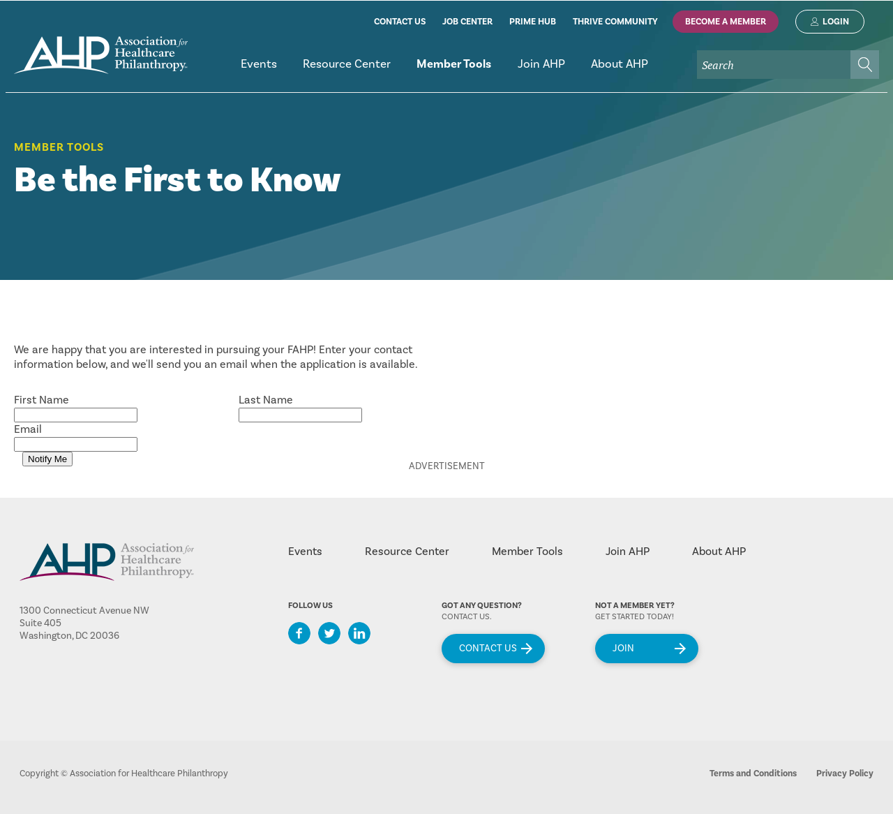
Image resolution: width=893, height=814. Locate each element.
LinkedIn (359, 633)
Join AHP (628, 551)
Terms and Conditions (753, 773)
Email (28, 429)
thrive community (615, 21)
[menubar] (553, 70)
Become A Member (725, 21)
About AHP (719, 551)
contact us (400, 21)
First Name (41, 400)
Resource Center (407, 551)
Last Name (266, 400)
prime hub (532, 21)
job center (467, 21)
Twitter (329, 633)
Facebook (299, 633)
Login (836, 21)
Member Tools (59, 147)
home (101, 55)
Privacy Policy (844, 773)
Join (623, 648)
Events (305, 551)
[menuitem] (258, 70)
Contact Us (488, 648)
